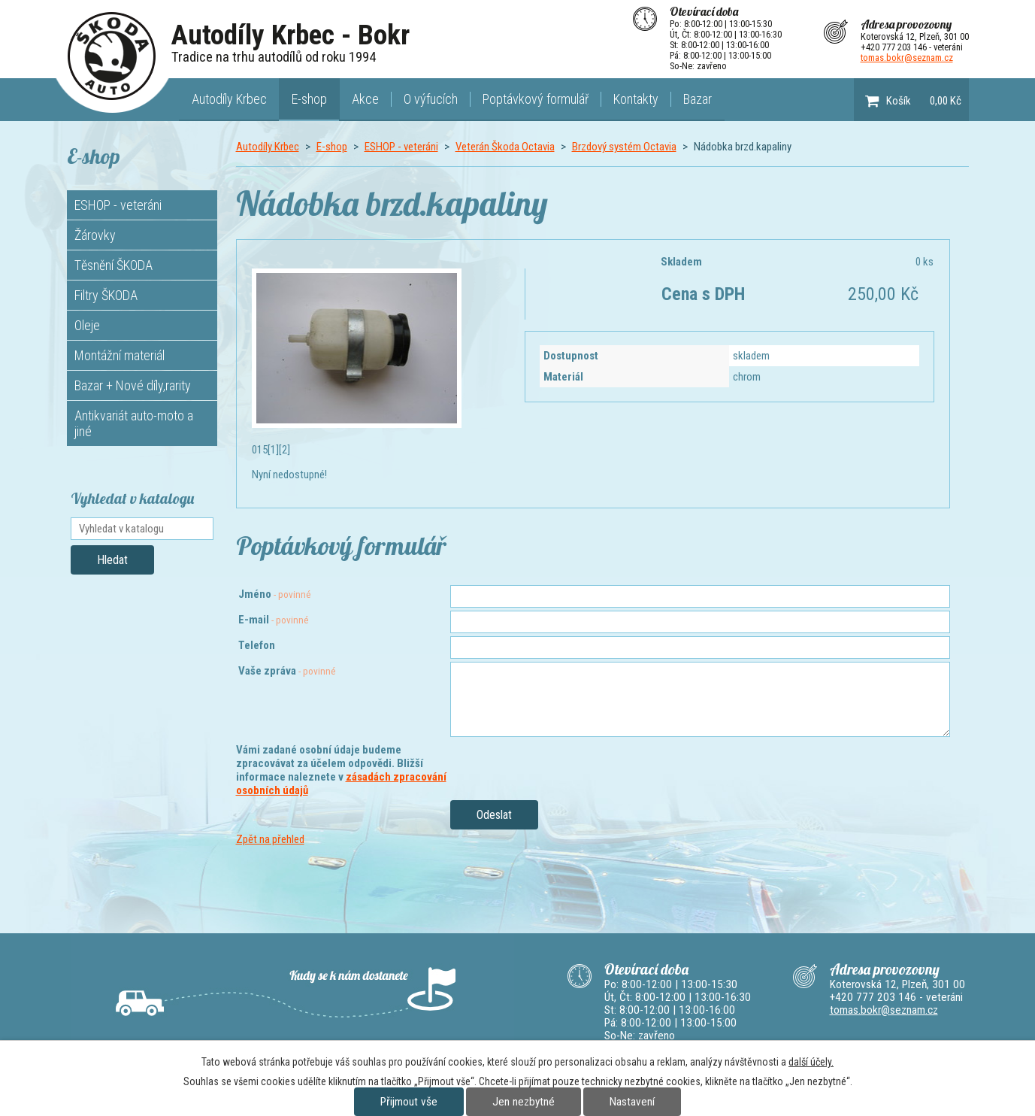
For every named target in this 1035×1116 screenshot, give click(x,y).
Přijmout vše (408, 1101)
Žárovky (95, 235)
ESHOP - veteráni (401, 146)
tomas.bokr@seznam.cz (907, 57)
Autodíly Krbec (229, 99)
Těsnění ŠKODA (113, 265)
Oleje (87, 325)
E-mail (273, 619)
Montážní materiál (119, 355)
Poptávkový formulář (536, 99)
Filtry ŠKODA (106, 295)
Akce (365, 99)
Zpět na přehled (270, 839)
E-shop (309, 99)
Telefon (256, 645)
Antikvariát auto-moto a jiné (133, 423)
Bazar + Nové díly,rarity (132, 385)
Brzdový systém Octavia (624, 146)
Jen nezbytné (523, 1101)
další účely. (811, 1062)
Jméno (274, 594)
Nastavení (632, 1101)
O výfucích (431, 99)
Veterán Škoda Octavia (505, 146)
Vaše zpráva (287, 671)
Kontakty (635, 99)
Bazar (697, 99)
